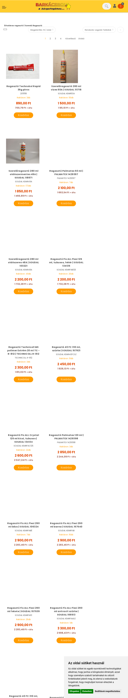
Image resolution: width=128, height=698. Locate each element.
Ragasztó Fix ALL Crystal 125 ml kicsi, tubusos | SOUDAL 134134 (105, 266)
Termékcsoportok (76, 635)
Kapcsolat (72, 646)
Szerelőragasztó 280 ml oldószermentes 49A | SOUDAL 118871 (105, 90)
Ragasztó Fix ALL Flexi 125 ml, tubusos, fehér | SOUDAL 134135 (105, 178)
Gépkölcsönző (74, 630)
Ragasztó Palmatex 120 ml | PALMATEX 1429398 (22, 352)
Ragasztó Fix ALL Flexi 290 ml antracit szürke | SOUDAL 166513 (64, 439)
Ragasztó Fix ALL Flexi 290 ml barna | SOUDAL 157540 (105, 352)
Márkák (70, 622)
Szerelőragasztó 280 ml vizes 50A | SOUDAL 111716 (64, 88)
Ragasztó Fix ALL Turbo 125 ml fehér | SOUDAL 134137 (23, 526)
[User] (114, 6)
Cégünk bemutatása (78, 616)
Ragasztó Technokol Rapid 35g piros (23, 88)
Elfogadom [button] (74, 691)
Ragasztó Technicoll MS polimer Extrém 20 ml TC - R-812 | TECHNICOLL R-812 (23, 266)
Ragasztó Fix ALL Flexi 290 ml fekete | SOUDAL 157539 (22, 437)
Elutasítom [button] (87, 691)
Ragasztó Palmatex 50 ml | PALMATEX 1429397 (22, 176)
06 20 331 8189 (16, 616)
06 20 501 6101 (15, 610)
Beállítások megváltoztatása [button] (107, 691)
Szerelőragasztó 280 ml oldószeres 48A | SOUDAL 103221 (64, 178)
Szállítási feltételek (77, 641)
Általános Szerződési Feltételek (22, 667)
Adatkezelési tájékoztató (18, 672)
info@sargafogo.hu (21, 622)
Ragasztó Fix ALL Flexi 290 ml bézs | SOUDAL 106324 (64, 352)
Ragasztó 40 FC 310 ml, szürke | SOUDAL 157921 (64, 264)
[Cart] (121, 6)
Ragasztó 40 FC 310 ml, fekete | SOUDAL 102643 (105, 437)
